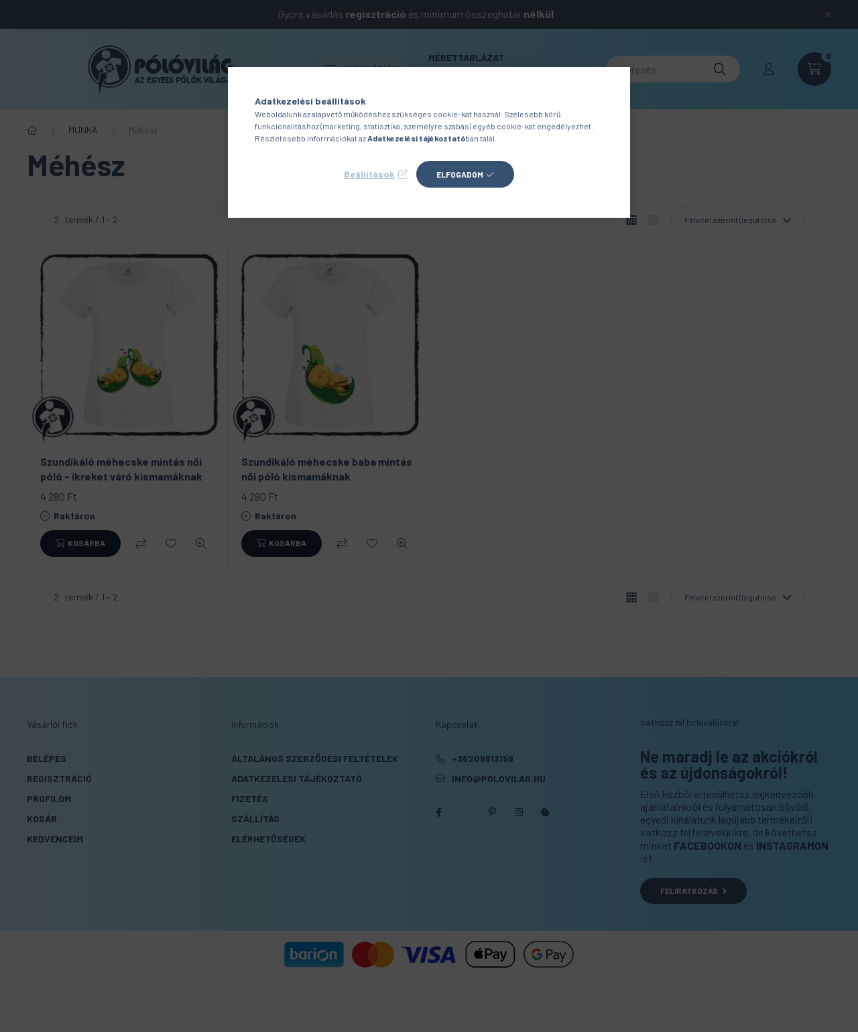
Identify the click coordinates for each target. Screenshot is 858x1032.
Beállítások (369, 174)
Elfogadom (459, 174)
